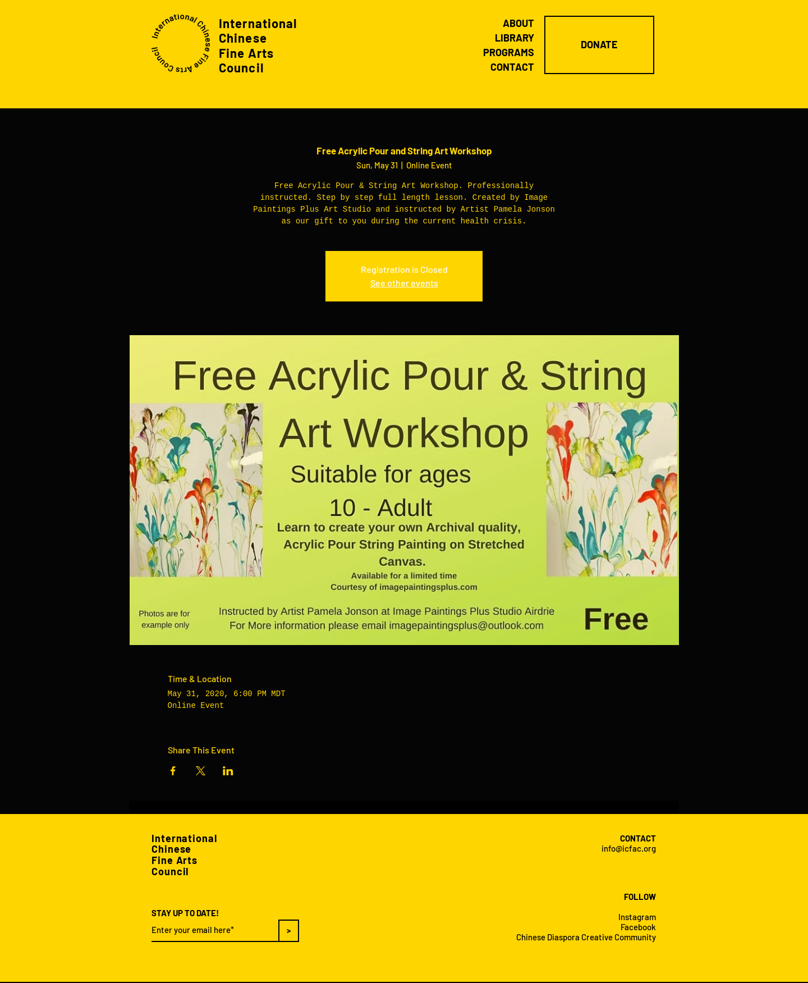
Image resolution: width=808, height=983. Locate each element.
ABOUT (518, 23)
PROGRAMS (508, 52)
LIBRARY (514, 37)
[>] (288, 931)
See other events (404, 282)
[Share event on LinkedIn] (228, 770)
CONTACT (512, 67)
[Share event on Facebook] (173, 770)
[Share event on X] (200, 770)
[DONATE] (599, 45)
